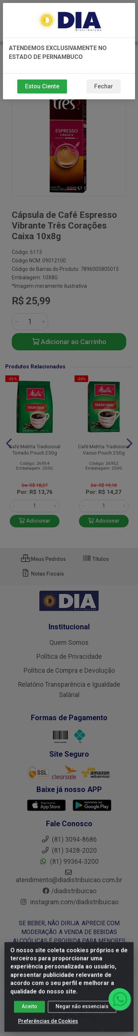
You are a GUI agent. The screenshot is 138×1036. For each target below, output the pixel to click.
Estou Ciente (42, 86)
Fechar (103, 86)
